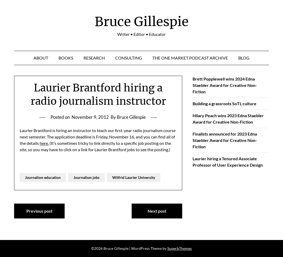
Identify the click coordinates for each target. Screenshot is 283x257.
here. (44, 143)
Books (66, 57)
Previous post (39, 210)
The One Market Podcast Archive (190, 57)
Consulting (128, 57)
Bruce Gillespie (142, 22)
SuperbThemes (179, 248)
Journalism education (43, 177)
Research (94, 57)
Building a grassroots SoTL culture (224, 103)
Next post (157, 210)
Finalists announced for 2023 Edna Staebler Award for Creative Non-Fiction (225, 140)
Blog (243, 57)
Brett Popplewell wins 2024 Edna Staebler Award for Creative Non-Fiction (225, 85)
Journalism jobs (86, 177)
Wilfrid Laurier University (133, 177)
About (41, 57)
